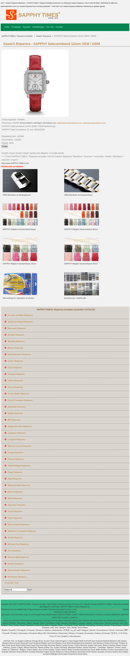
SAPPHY (125, 615)
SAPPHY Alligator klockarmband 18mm (81, 264)
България (89, 633)
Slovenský (63, 633)
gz (27, 615)
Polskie (14, 633)
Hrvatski (80, 633)
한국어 (114, 633)
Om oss (50, 27)
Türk (51, 636)
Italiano (47, 630)
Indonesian (23, 633)
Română (32, 633)
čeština (98, 633)
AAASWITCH (91, 615)
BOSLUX (102, 615)
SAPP (60, 621)
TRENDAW (25, 621)
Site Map (19, 615)
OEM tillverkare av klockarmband (78, 195)
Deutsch (39, 630)
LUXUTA (53, 621)
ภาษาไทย (123, 633)
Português (21, 630)
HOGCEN (7, 621)
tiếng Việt (42, 633)
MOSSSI (16, 621)
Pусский (5, 633)
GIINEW (85, 621)
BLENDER (107, 621)
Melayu (72, 633)
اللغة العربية (76, 630)
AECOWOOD (36, 621)
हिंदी (125, 630)
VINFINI (82, 615)
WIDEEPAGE (51, 615)
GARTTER (56, 618)
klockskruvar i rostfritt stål (75, 298)
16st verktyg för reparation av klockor (18, 298)
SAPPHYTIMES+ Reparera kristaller (17, 36)
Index (7, 27)
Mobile (4, 630)
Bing (43, 615)
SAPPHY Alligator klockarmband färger (19, 229)
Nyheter (26, 27)
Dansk (92, 630)
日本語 (66, 630)
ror (29, 615)
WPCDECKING (96, 621)
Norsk (111, 630)
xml (32, 615)
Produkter (16, 27)
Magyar (85, 630)
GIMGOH (74, 618)
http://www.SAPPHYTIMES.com (15, 163)
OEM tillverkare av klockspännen (17, 195)
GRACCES (77, 621)
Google (38, 615)
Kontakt (59, 27)
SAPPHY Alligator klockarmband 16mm (19, 264)
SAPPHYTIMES (64, 615)
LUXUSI (46, 621)
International (74, 636)
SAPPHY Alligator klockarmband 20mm (81, 229)
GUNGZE (67, 621)
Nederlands (57, 630)
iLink (13, 615)
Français (31, 630)
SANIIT (75, 615)
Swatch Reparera (43, 36)
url (24, 615)
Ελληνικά (106, 633)
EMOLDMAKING (113, 615)
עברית (57, 636)
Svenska (119, 630)
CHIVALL (66, 618)
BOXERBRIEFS (120, 621)
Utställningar (38, 27)
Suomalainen (102, 630)
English (64, 636)
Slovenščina (52, 633)
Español (12, 630)
